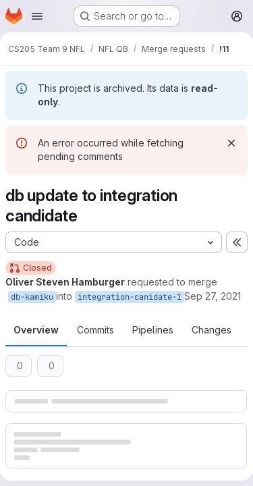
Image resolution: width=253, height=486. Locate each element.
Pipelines (152, 329)
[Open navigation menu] (37, 16)
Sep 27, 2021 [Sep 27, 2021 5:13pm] (212, 296)
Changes (211, 329)
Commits (95, 329)
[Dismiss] (231, 143)
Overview (36, 329)
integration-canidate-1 (129, 297)
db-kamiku (32, 297)
